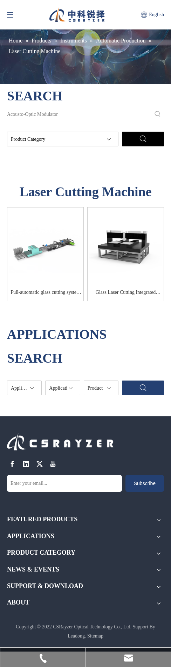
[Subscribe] (144, 483)
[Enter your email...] (64, 483)
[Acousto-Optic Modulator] (79, 114)
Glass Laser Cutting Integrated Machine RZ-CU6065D (126, 293)
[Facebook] (12, 463)
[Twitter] (39, 463)
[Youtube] (53, 463)
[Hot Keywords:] (157, 114)
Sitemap (95, 636)
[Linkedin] (26, 463)
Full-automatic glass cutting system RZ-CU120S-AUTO (45, 293)
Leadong (76, 636)
